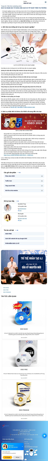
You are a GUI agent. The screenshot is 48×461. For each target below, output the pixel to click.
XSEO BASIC (6, 287)
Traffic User (24, 181)
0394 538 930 (22, 219)
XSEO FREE (8, 233)
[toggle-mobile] (46, 1)
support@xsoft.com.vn (24, 433)
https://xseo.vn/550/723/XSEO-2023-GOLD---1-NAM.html (18, 155)
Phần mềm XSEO (24, 176)
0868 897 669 (26, 431)
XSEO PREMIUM (7, 292)
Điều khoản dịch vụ (6, 441)
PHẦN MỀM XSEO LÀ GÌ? (12, 243)
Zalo (20, 211)
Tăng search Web (24, 186)
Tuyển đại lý (27, 445)
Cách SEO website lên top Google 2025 (16, 238)
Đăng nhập (26, 443)
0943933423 (22, 209)
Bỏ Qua (17, 457)
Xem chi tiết (24, 337)
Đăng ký (26, 441)
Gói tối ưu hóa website (24, 190)
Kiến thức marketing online (14, 6)
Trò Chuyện (7, 457)
